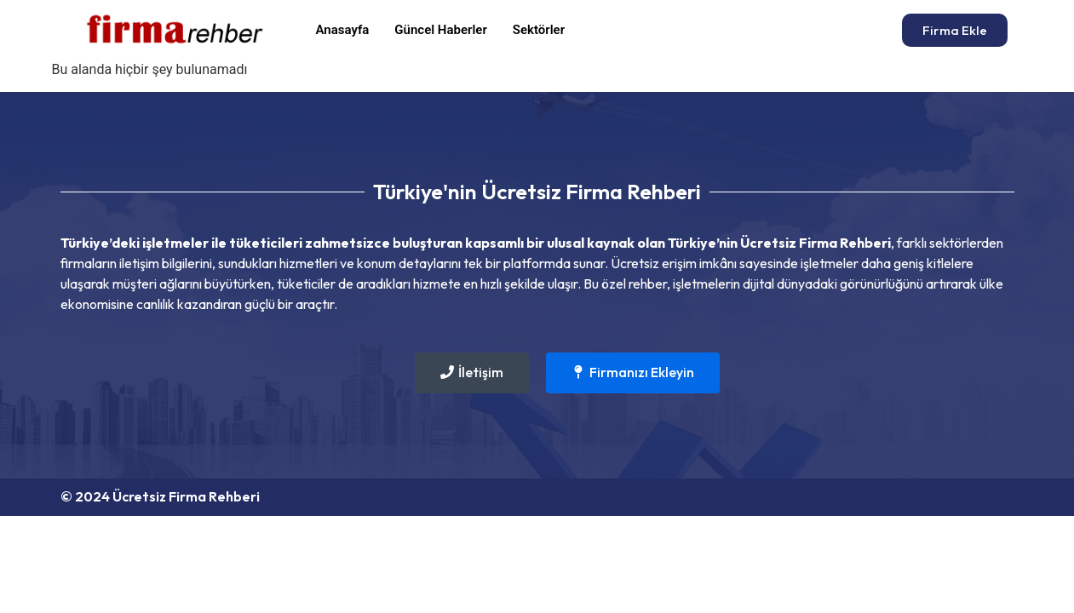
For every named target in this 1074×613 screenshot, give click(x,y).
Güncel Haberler (440, 29)
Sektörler (539, 29)
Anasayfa (343, 29)
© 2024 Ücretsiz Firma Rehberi (160, 496)
